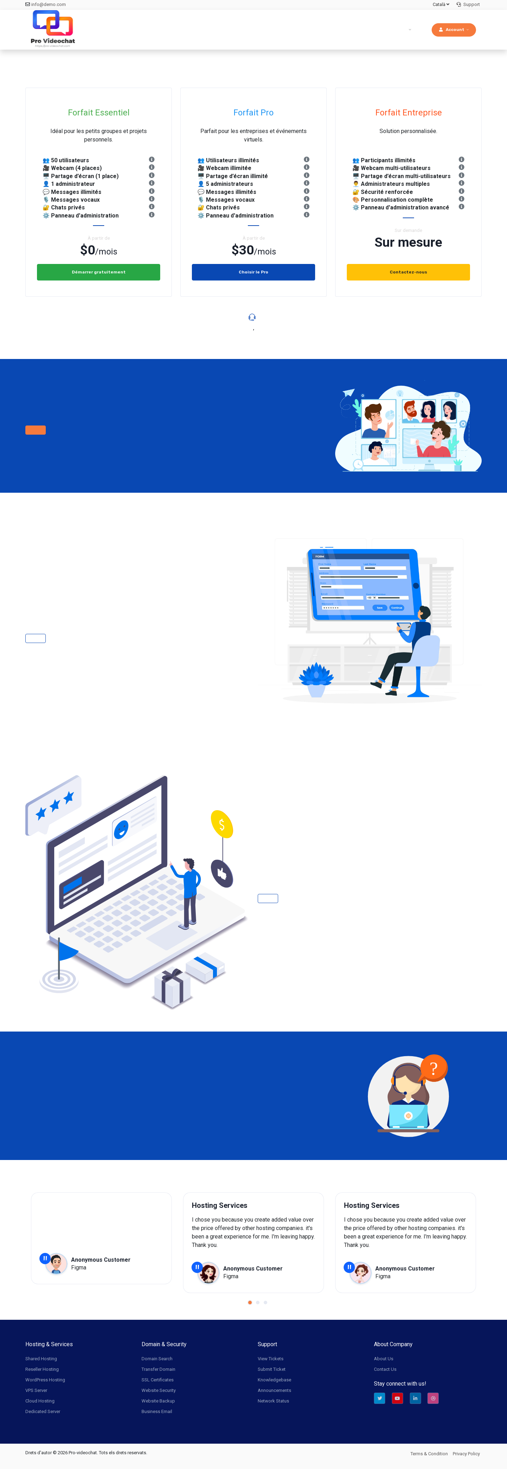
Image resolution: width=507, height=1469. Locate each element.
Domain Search (157, 1358)
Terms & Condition (429, 1453)
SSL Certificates (158, 1379)
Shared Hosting (41, 1358)
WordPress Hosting (45, 1379)
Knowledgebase (274, 1379)
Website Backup (158, 1401)
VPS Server (36, 1390)
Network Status (273, 1401)
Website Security (159, 1390)
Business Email (157, 1411)
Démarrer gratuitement (99, 272)
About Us (383, 1358)
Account (451, 29)
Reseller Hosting (42, 1369)
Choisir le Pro (253, 272)
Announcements (274, 1390)
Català (441, 4)
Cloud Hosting (40, 1401)
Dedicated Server (42, 1411)
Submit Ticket (272, 1369)
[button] (250, 1302)
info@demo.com (48, 4)
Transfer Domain (158, 1369)
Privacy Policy (466, 1453)
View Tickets (270, 1358)
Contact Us (385, 1369)
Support (468, 4)
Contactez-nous (408, 272)
